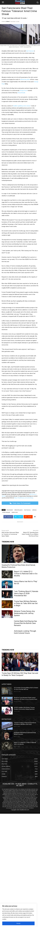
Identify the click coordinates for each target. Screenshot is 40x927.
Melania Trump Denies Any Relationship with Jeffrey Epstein (24, 613)
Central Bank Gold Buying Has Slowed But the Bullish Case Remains (25, 623)
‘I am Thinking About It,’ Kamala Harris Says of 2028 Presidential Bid (26, 593)
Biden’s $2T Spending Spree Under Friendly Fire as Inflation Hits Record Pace (30, 534)
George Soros (23, 90)
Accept (18, 923)
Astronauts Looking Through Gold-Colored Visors (25, 632)
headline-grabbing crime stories (21, 106)
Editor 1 (8, 21)
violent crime (15, 512)
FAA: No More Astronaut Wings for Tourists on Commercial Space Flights (10, 534)
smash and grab (6, 512)
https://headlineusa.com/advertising (23, 497)
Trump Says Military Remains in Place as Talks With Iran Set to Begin (26, 603)
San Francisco (30, 51)
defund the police (25, 79)
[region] (18, 915)
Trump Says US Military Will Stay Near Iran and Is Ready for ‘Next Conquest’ (20, 674)
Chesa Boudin (21, 92)
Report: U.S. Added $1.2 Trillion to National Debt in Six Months (25, 574)
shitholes (34, 510)
